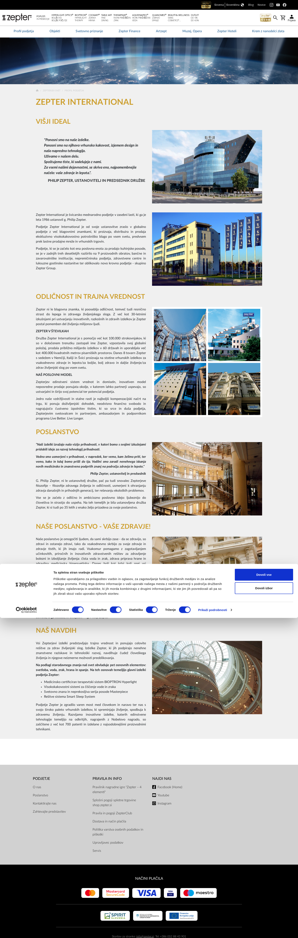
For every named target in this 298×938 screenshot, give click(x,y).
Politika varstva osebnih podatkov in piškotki (118, 833)
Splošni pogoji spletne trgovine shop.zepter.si (114, 803)
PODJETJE (41, 779)
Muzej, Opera (192, 32)
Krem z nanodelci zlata (268, 32)
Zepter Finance (129, 32)
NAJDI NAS (161, 779)
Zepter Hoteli (226, 32)
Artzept (161, 32)
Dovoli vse (264, 894)
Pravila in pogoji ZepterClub (112, 814)
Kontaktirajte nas (44, 804)
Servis (97, 851)
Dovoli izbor (264, 908)
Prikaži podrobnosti (212, 930)
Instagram (164, 804)
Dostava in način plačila (109, 822)
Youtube (163, 796)
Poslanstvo (40, 796)
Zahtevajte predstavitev (49, 812)
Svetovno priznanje (89, 32)
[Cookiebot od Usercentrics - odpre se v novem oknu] (26, 930)
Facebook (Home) (170, 788)
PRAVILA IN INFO (107, 779)
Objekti (55, 32)
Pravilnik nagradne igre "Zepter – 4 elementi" (117, 790)
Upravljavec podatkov (108, 843)
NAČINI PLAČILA (149, 879)
